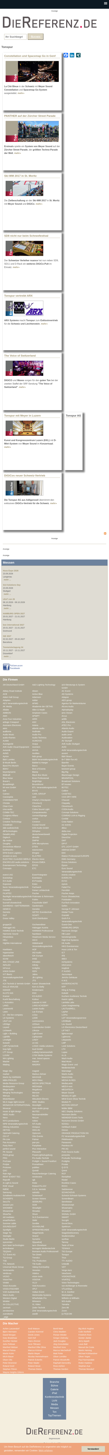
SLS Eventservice (40, 1217)
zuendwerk (8, 1314)
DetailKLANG (9, 834)
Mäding (6, 1064)
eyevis (65, 884)
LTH (63, 1049)
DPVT (64, 843)
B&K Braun (67, 756)
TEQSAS (7, 1251)
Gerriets (6, 912)
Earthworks (8, 850)
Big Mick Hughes (86, 1328)
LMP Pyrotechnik (10, 1046)
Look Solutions (68, 1046)
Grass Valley (8, 918)
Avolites (35, 753)
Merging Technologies (13, 1093)
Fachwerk (36, 887)
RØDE (6, 1189)
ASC (34, 722)
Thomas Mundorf (86, 1369)
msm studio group (40, 1108)
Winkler (6, 1301)
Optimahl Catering (11, 1133)
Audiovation (67, 738)
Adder (35, 700)
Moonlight (36, 1105)
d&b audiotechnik (11, 828)
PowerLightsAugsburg (42, 1155)
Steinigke (7, 1236)
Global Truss (67, 912)
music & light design (12, 1111)
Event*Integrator (39, 875)
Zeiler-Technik (38, 1307)
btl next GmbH (9, 787)
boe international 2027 (13, 625)
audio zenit (67, 734)
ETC (34, 868)
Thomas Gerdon (60, 1369)
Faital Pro (66, 887)
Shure (35, 1214)
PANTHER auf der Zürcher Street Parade (29, 115)
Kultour (35, 999)
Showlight (36, 1208)
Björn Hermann (10, 1332)
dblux (64, 828)
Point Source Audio (70, 1152)
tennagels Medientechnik (43, 1248)
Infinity (35, 965)
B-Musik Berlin (9, 762)
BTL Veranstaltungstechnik (44, 787)
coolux (35, 818)
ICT (63, 952)
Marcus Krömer (35, 1350)
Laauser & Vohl (39, 1002)
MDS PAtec (37, 1080)
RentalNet (66, 1177)
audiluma (7, 731)
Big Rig (65, 772)
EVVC (64, 881)
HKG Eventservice (70, 946)
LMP (64, 1043)
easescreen (37, 850)
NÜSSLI (65, 1124)
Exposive (7, 884)
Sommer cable (9, 1223)
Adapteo (7, 700)
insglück (65, 968)
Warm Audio (8, 1295)
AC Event (66, 691)
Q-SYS (65, 1167)
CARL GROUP (39, 794)
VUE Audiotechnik (11, 1292)
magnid (35, 1071)
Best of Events (39, 769)
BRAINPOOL (68, 778)
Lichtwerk (7, 1030)
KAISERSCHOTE (70, 984)
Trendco (36, 1258)
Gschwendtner (39, 924)
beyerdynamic (9, 772)
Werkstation (67, 1295)
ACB (5, 694)
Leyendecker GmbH (41, 1027)
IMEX (64, 959)
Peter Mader (33, 1363)
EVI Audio (7, 881)
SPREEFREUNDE (40, 1230)
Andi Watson (34, 1328)
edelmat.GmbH (69, 850)
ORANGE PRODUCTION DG (75, 1133)
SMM (34, 1220)
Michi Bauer (8, 1356)
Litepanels (66, 1040)
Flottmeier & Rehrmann (43, 896)
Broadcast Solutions (71, 781)
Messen (54, 1408)
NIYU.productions (11, 1121)
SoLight (65, 1220)
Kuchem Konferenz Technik (74, 996)
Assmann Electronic (12, 725)
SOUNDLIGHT (9, 1226)
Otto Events (37, 1136)
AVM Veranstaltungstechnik (74, 750)
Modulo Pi (66, 1102)
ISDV (34, 971)
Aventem (36, 747)
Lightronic (66, 1037)
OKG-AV (36, 1130)
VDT (64, 1267)
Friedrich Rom (84, 1335)
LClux (35, 1015)
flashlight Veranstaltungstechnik (17, 896)
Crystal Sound (38, 825)
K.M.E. (65, 980)
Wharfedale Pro (39, 1298)
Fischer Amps (68, 893)
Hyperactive (8, 952)
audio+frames (9, 738)
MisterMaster (9, 1099)
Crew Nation (67, 822)
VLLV (34, 1283)
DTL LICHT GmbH (70, 847)
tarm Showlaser (39, 1245)
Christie (6, 803)
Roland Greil (8, 1366)
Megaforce (37, 1089)
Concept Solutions (70, 812)
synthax (65, 1239)
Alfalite (6, 710)
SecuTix (6, 1202)
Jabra (34, 974)
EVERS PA (67, 878)
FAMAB (6, 890)
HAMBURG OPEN (70, 928)
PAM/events (67, 1139)
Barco (35, 766)
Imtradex (36, 962)
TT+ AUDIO (67, 1261)
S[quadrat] (37, 1242)
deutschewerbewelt (41, 834)
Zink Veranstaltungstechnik (44, 1311)
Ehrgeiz (35, 853)
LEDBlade (66, 1021)
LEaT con (7, 1021)
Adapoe (65, 697)
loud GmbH (37, 1049)
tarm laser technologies (13, 1245)
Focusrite (7, 899)
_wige (5, 1317)
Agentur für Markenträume (74, 703)
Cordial (65, 818)
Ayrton (6, 756)
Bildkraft (6, 775)
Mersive (36, 1093)
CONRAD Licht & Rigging (73, 815)
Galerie (55, 1389)
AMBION (7, 713)
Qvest (64, 1170)
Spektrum (66, 1226)
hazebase (36, 934)
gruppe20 (7, 924)
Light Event (37, 1033)
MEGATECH (67, 1089)
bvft (4, 791)
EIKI (64, 853)
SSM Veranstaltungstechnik (74, 1230)
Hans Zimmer (34, 1341)
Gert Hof (32, 1338)
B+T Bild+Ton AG (69, 759)
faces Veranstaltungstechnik (15, 887)
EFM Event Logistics (12, 853)
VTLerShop (67, 1289)
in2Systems (67, 962)
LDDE (35, 1018)
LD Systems (8, 1018)
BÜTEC (65, 787)
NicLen (35, 1117)
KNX (34, 993)
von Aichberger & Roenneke (74, 1286)
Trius (64, 1258)
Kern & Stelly (38, 987)
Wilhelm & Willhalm (70, 1298)
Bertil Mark (58, 1328)
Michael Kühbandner (87, 1353)
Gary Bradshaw (10, 1338)
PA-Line (6, 1139)
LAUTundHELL (68, 1008)
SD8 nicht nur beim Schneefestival (26, 235)
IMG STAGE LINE (11, 962)
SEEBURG (37, 1202)
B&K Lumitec (9, 759)
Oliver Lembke (60, 1356)
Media (54, 1404)
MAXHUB (36, 1077)
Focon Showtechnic (71, 896)
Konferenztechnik (54, 1396)
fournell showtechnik (12, 903)
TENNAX (66, 1248)
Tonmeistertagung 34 (13, 647)
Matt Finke (58, 1353)
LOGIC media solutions (43, 1046)
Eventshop (8, 878)
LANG (5, 1005)
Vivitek (6, 1283)
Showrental (8, 1211)
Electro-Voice (38, 859)
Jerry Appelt (83, 1341)
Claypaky (66, 803)
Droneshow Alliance (12, 847)
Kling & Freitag (68, 990)
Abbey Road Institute (12, 691)
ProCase (7, 1161)
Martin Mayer (34, 1353)
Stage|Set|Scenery (70, 1233)
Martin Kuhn (8, 1353)
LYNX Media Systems (42, 1055)
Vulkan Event (38, 1292)
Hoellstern (7, 949)
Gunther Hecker (10, 1341)
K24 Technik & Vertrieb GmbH (16, 984)
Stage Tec (7, 1233)
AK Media (7, 706)
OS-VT (6, 1136)
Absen (35, 691)
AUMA (6, 741)
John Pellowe (9, 1344)
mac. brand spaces (41, 1058)
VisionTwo (7, 1279)
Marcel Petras (9, 1350)
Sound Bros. (67, 1223)
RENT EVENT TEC (11, 1177)
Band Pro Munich (11, 766)
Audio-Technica (39, 738)
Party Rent (8, 1145)
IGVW (5, 959)
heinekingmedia (69, 937)
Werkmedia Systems (41, 1295)
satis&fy (36, 1192)
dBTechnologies (10, 831)
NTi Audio (36, 1124)
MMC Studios (38, 1102)
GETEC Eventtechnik (42, 912)
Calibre (65, 791)
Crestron (36, 822)
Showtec (36, 1211)
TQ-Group (7, 1258)
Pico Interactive (39, 1149)
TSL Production (39, 1261)
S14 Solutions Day (12, 585)
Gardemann (37, 906)
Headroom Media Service (43, 937)
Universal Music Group (13, 1267)
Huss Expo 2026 (10, 571)
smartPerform (9, 1220)
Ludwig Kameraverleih (42, 1052)
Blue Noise (8, 778)
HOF (34, 949)
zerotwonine (8, 1311)
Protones (7, 1167)
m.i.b (64, 1055)
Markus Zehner (39, 1074)
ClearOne (36, 806)
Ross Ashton (59, 1366)
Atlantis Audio (68, 728)
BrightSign (37, 781)
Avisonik (7, 750)
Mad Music (67, 1061)
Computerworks (39, 812)
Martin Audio (67, 1074)
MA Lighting (8, 1058)
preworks (66, 1155)
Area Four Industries (12, 719)
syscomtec (8, 1242)
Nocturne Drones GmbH (73, 1121)
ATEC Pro (66, 725)
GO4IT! (35, 915)
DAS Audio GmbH (40, 828)
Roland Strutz (34, 1366)
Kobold (65, 993)
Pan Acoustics (9, 1142)
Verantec (36, 1270)
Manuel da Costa (86, 1347)
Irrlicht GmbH (9, 971)
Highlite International (12, 943)
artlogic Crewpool (11, 722)
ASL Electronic (68, 722)
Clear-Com (8, 806)
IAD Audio (36, 952)
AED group (67, 700)
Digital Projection (69, 834)
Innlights (36, 968)
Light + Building (10, 1033)
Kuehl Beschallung (11, 999)
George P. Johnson (70, 909)
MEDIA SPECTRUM (41, 1083)
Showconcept (68, 1205)
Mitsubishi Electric (40, 1099)
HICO (34, 940)
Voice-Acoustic (9, 1286)
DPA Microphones (40, 843)
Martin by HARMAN (12, 1077)
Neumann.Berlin (69, 1114)
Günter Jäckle (84, 1338)
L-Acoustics (8, 1002)
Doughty (7, 843)
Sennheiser (67, 1202)
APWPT (36, 716)
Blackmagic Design (70, 775)
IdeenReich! (8, 956)
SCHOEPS (8, 1198)
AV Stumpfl (67, 741)
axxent (65, 753)
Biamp (35, 772)
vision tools (37, 1276)
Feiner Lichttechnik (41, 890)
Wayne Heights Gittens (13, 1372)
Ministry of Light (69, 1096)
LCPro (65, 1015)
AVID (64, 747)
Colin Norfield (84, 1332)
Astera (35, 725)
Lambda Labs (68, 1002)
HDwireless (8, 937)
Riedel (65, 1180)
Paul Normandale (86, 1360)
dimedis (35, 837)
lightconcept (67, 1033)
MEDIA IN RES (69, 1080)
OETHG (6, 1130)
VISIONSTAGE (69, 1276)
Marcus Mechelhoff (62, 1350)
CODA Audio (67, 809)
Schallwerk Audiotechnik (14, 1195)
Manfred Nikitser (10, 1347)
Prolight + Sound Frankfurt (44, 1161)
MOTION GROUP (70, 1105)
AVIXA (35, 750)
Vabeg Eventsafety (40, 1267)
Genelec (36, 909)
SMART (65, 1217)
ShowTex (7, 1214)
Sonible (35, 1223)
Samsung (7, 1192)
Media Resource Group (13, 1083)
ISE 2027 (7, 636)
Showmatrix (67, 1208)
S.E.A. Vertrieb (39, 1189)
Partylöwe (36, 1145)
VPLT (34, 1289)
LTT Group (8, 1052)
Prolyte (6, 1164)
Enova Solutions (69, 862)
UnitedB (65, 1264)
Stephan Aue (84, 1366)
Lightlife (6, 1037)
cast (34, 797)
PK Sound (7, 1152)
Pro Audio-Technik (40, 1158)
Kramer (6, 996)
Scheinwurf (37, 1195)
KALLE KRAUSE (10, 987)
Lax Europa (37, 1012)
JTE (4, 980)
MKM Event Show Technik (74, 1099)
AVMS (6, 753)
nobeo (35, 1121)
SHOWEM (7, 1208)
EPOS (35, 865)
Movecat (7, 1108)
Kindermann (37, 990)
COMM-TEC (8, 812)
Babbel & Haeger (40, 762)
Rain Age (7, 1173)
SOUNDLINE (38, 1226)
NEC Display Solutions (72, 1111)
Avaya (35, 744)
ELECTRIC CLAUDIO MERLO (17, 859)
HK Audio (66, 943)
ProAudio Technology (71, 1158)
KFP (64, 987)
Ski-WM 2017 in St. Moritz (20, 175)
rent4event (37, 1177)
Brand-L (6, 781)
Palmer (35, 1139)
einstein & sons (10, 856)
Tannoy (65, 1242)
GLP (5, 915)
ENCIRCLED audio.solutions (16, 862)
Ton (54, 1411)
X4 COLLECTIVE (11, 1304)
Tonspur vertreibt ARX (18, 295)
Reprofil (6, 1180)
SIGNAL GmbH (69, 1214)
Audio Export (67, 731)
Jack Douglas (59, 1341)
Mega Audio (8, 1089)
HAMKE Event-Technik (13, 931)
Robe (34, 1183)
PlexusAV (36, 1152)
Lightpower (37, 1037)
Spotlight (7, 1230)
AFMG (35, 703)
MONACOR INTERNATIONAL (17, 1105)
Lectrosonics (38, 1021)
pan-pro (35, 1142)
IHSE (34, 959)
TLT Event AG (9, 1254)
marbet (6, 1074)
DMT (64, 840)
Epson (65, 865)
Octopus (36, 1127)
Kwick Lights (67, 999)
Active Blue (37, 694)
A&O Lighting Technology (43, 685)
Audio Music (8, 734)
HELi (5, 940)
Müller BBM (67, 1108)
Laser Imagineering (70, 1005)
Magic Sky (7, 1071)
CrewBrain (7, 825)
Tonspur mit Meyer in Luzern (22, 415)
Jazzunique (67, 974)
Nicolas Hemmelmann (38, 1356)
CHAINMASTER (10, 800)
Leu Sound (67, 1024)
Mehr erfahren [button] (46, 1450)
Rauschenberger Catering (44, 1173)
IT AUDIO (66, 971)
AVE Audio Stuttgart (71, 744)
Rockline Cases (69, 1183)
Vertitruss (7, 1273)
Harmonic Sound (10, 934)
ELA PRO (36, 856)
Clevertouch (67, 806)
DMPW (35, 840)
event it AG (8, 875)
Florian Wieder (60, 1335)
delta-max (66, 831)
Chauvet (65, 800)
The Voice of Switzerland (20, 355)
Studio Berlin (8, 1239)
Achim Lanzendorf (11, 1328)
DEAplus (36, 831)
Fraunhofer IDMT (40, 903)
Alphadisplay (67, 710)
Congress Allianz (10, 815)
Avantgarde (8, 744)
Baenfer (65, 762)
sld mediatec (8, 1217)
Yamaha (65, 1304)
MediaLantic (67, 1083)
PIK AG (65, 1149)
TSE (5, 1261)
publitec (35, 1167)
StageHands (38, 1233)
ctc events (66, 825)
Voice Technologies (70, 1283)
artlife (64, 719)
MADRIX (36, 1064)
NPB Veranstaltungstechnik (15, 1124)
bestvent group (68, 769)
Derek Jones (34, 1335)
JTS (34, 980)
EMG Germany (68, 859)
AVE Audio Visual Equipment (16, 747)
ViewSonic (66, 1273)
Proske (65, 1164)
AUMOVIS (37, 741)
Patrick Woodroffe (61, 1360)
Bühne (54, 1385)
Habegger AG (9, 928)
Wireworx (36, 1301)
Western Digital (10, 1298)
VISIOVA (36, 1279)
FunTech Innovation (71, 903)
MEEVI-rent (67, 1086)
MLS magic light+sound (13, 1102)
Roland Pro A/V (39, 1186)
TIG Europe (67, 1251)
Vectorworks (8, 1270)
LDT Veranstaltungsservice (74, 1018)
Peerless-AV (67, 1145)
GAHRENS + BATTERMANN (16, 906)
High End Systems (70, 940)
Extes (34, 884)
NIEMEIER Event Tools (72, 1117)
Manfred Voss (59, 1347)
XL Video (36, 1304)
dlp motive (7, 840)
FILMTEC (7, 893)
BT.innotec (66, 784)
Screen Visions (39, 1198)
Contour (6, 818)
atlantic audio (38, 728)
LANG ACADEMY (40, 1005)
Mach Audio (67, 1058)
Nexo (5, 1117)
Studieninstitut (68, 1236)
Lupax (64, 1052)
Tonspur (65, 1254)
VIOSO (6, 1276)
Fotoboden (66, 899)
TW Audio (36, 1264)
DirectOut (66, 837)
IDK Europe (37, 956)
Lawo (5, 1012)
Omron (65, 1130)
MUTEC (36, 1111)
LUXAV (6, 1055)
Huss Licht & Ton (69, 949)
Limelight (7, 1040)
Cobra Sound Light (40, 809)
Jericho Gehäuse (69, 977)
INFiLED (7, 965)
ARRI (34, 719)
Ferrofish (66, 890)
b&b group (37, 756)
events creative (69, 875)
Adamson (36, 697)
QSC (5, 1170)
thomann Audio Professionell (45, 1251)
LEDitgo (6, 1024)
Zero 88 (65, 1307)
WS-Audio (66, 1301)
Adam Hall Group (11, 697)
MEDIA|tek (37, 1086)
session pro (8, 1205)
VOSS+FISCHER (11, 1289)
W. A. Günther (68, 1292)
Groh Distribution (40, 918)
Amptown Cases (39, 713)
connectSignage (39, 815)
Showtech (66, 1211)
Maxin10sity (67, 1077)
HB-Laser (66, 934)
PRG (5, 1158)
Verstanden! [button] (93, 1449)
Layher (65, 1012)
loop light (7, 1049)
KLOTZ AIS (8, 993)
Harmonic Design (69, 931)
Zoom (64, 1311)
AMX (5, 716)
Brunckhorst (37, 784)
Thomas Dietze (35, 1369)
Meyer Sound (68, 1093)
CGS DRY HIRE (69, 797)
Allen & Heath (38, 710)
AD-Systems (67, 694)
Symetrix (36, 1239)
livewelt (6, 1043)
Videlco (35, 1273)
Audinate (36, 731)
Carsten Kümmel (35, 1332)
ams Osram (67, 713)
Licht (54, 1400)
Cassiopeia (8, 797)
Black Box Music (39, 775)
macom (35, 1061)
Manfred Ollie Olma (37, 1347)
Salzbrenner (67, 1189)
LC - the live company (13, 1015)
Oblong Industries (11, 1127)
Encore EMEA (38, 862)
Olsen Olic (7, 1360)
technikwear (8, 1248)
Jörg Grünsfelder (61, 1344)
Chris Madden (59, 1332)
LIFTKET (66, 1030)
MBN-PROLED (10, 1080)
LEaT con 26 (9, 599)
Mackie (6, 1061)
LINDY (35, 1040)
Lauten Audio (38, 1008)
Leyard (6, 1027)
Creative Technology (12, 822)
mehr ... (7, 580)
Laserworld (8, 1008)
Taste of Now (68, 1245)
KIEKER (6, 990)
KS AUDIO (37, 996)
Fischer (35, 893)
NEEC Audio (8, 1114)
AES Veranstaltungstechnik (15, 703)
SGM (34, 1205)
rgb (33, 1180)
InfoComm (66, 965)
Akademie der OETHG (42, 706)
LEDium (36, 1024)
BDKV (5, 769)
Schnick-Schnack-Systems (74, 1195)
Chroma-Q (37, 803)
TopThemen (54, 1415)
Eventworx (37, 878)
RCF (64, 1173)
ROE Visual (8, 1186)
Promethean (37, 1164)
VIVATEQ (66, 1279)
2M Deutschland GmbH (13, 685)
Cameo (6, 794)
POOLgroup (8, 1155)
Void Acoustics (39, 1286)
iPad (54, 1393)
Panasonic (66, 1142)
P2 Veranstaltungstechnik (73, 1136)
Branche (54, 1382)
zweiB (35, 1314)
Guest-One (67, 924)
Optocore (36, 1133)
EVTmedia (37, 881)
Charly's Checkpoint (41, 800)
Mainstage (66, 1071)
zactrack (7, 1307)
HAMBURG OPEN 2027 (14, 613)
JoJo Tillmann (34, 1344)
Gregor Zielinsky (60, 1338)
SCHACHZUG (68, 1192)
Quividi (35, 1170)
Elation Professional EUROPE (75, 856)
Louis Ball (82, 1344)
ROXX (65, 1186)
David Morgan (9, 1335)
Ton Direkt (36, 1254)
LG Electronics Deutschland (74, 1027)
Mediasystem (9, 1086)
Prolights (66, 1161)
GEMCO (7, 909)
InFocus (6, 968)
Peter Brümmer (10, 1363)
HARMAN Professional (42, 931)
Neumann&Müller (40, 1114)
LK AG (35, 1043)
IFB (63, 956)
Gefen (64, 906)
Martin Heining (85, 1350)
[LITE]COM (67, 1314)
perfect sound (9, 1149)
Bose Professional (40, 778)
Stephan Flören (10, 1369)
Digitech (6, 837)
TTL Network (9, 1264)
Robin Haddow (85, 1363)
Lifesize (35, 1030)
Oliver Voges (84, 1356)
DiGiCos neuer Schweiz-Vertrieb (24, 475)
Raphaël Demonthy (62, 1363)
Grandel (65, 915)
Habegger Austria (40, 928)
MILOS (35, 1096)
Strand (35, 1236)
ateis (5, 728)
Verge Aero (67, 1270)
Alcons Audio (68, 706)
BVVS (35, 791)
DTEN (35, 847)
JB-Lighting (37, 977)
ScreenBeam (68, 1198)
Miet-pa (6, 1096)
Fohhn (35, 899)
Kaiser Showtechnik (41, 984)
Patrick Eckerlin (35, 1360)
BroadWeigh (8, 784)
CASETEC (66, 794)
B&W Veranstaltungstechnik (45, 759)
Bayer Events (68, 766)
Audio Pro (36, 734)
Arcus (64, 716)
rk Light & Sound (10, 1183)
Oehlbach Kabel (69, 1127)
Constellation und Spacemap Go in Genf (30, 55)
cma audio (7, 809)
